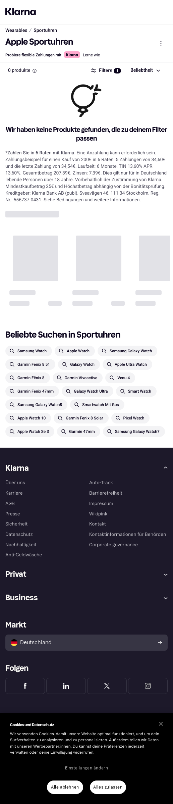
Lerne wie (91, 55)
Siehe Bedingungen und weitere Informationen (91, 200)
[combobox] (145, 70)
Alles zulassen (107, 787)
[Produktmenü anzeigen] (161, 43)
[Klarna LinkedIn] (66, 686)
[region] (86, 758)
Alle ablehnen (65, 787)
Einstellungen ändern (86, 768)
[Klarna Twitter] (107, 686)
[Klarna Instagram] (148, 686)
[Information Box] (34, 70)
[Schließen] (161, 723)
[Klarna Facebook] (25, 686)
